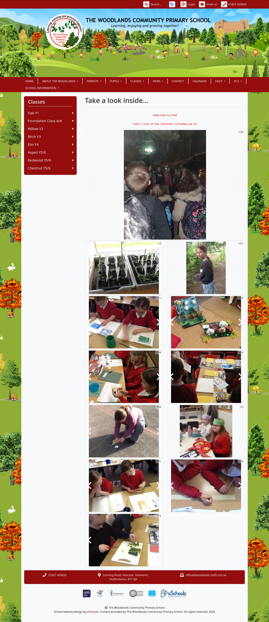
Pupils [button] (115, 81)
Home (29, 81)
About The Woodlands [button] (59, 81)
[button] (89, 185)
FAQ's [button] (219, 81)
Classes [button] (136, 81)
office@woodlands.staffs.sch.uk (206, 575)
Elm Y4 (50, 144)
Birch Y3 (50, 136)
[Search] (157, 4)
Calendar (200, 81)
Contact (178, 81)
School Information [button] (41, 88)
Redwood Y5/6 (50, 160)
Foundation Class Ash (50, 121)
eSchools (92, 612)
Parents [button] (93, 81)
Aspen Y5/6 (50, 152)
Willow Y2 (50, 128)
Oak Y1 (50, 113)
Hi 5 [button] (237, 81)
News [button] (157, 81)
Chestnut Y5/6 (50, 168)
